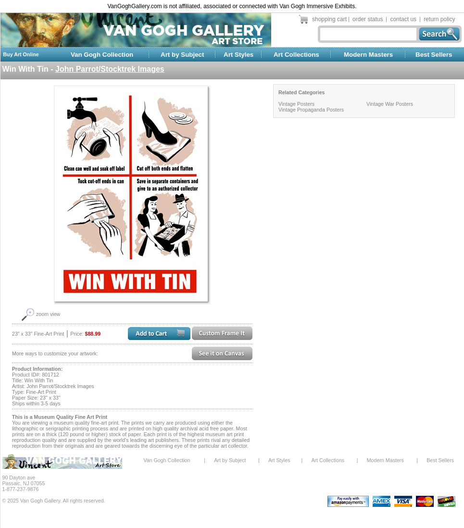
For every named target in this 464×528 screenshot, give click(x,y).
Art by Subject (182, 54)
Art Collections (296, 54)
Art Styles (238, 54)
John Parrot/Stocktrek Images (109, 69)
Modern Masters (368, 54)
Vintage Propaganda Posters (311, 110)
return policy (439, 19)
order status (367, 19)
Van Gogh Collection (102, 54)
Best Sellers (433, 54)
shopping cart (329, 19)
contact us (403, 19)
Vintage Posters (296, 104)
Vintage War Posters (389, 104)
